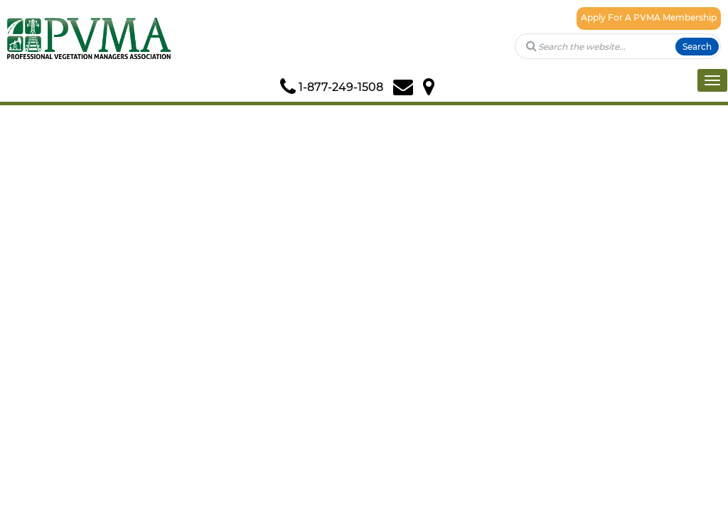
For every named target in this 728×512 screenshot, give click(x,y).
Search (697, 46)
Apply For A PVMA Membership (649, 17)
